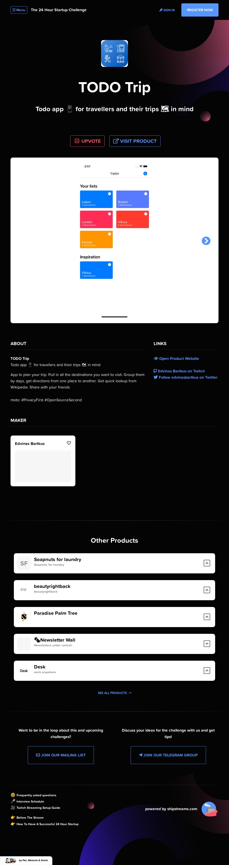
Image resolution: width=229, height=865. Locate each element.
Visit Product (135, 141)
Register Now (200, 10)
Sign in (167, 10)
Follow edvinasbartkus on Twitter (185, 377)
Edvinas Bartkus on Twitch (179, 371)
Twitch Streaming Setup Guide (38, 807)
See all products (114, 693)
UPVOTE (87, 141)
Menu (19, 10)
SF (24, 563)
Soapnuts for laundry (57, 559)
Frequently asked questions (36, 795)
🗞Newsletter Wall (54, 640)
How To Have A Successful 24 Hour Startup (47, 824)
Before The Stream (30, 817)
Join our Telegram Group (168, 755)
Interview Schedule (30, 801)
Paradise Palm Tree (55, 613)
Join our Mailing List (61, 755)
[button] (206, 241)
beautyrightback (52, 586)
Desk (39, 667)
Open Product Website (176, 358)
